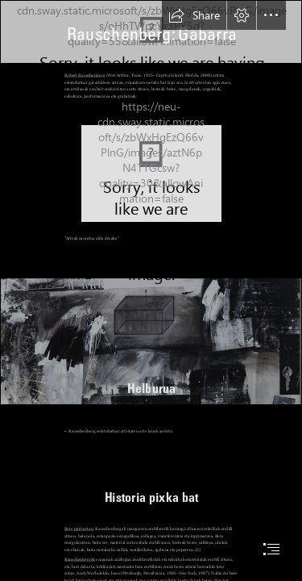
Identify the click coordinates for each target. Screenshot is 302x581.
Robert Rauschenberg (84, 75)
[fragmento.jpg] (151, 341)
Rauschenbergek (79, 559)
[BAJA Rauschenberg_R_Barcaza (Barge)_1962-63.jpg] (151, 32)
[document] (151, 290)
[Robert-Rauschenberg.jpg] (151, 173)
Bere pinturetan (78, 528)
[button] (194, 15)
